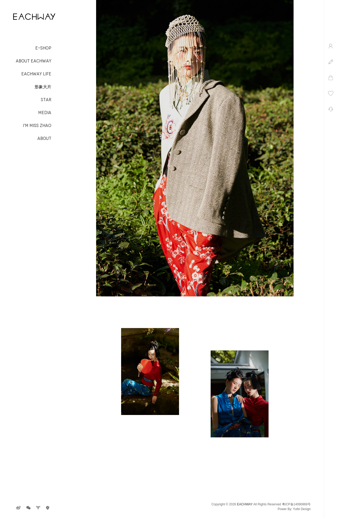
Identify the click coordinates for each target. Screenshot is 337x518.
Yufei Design (302, 509)
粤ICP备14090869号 (296, 504)
